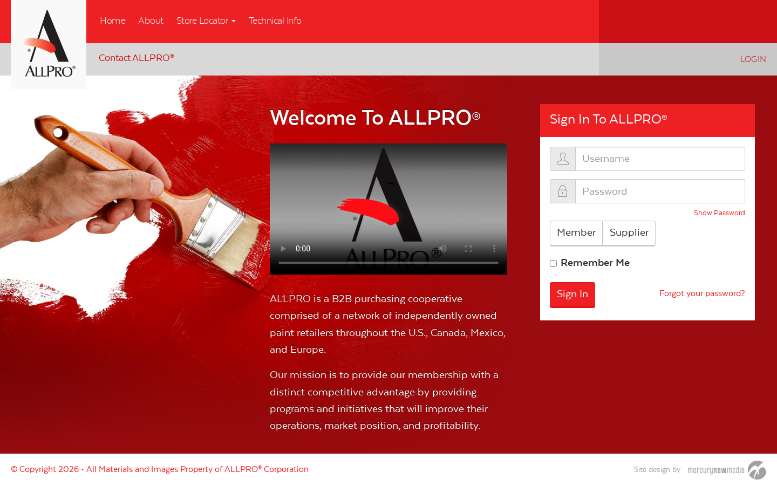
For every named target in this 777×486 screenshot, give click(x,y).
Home (112, 21)
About (150, 21)
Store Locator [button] (206, 21)
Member (576, 232)
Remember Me (595, 263)
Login (753, 59)
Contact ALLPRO (136, 58)
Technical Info (275, 21)
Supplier (629, 232)
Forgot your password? (702, 294)
